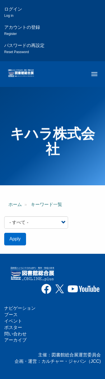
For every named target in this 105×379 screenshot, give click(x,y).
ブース (11, 314)
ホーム (15, 204)
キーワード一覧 (46, 204)
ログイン (13, 12)
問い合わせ (15, 333)
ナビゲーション (20, 308)
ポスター (13, 327)
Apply (15, 238)
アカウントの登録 (22, 30)
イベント (13, 321)
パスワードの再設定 (24, 48)
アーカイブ (15, 340)
